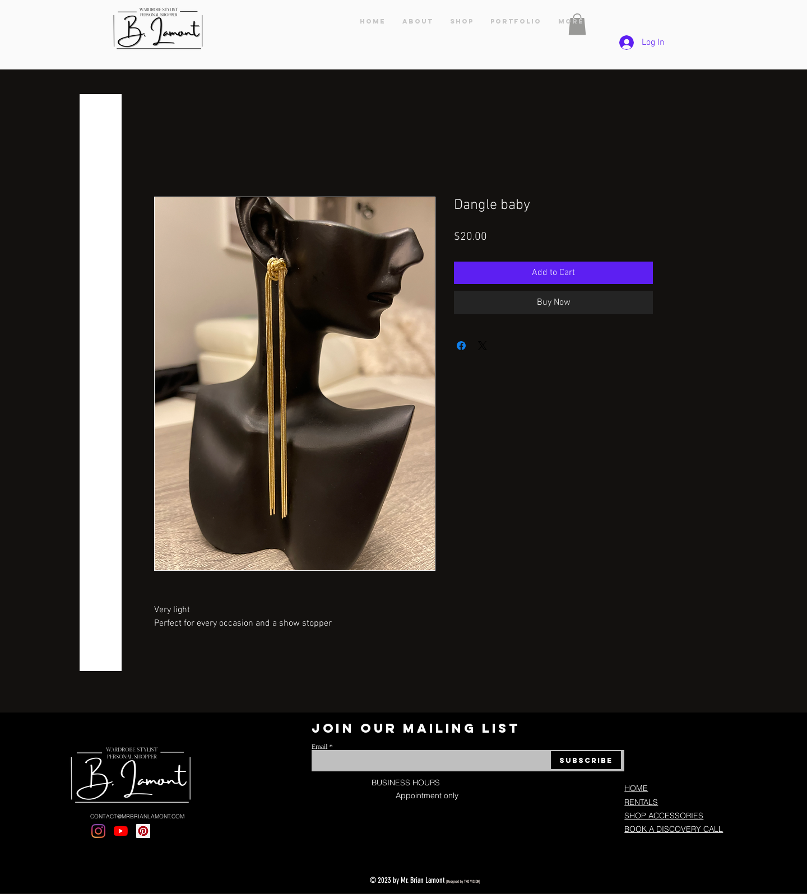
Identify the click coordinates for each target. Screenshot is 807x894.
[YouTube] (121, 831)
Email (320, 746)
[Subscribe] (586, 760)
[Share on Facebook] (461, 345)
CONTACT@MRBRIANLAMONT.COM (137, 816)
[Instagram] (98, 831)
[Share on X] (482, 345)
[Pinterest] (143, 831)
